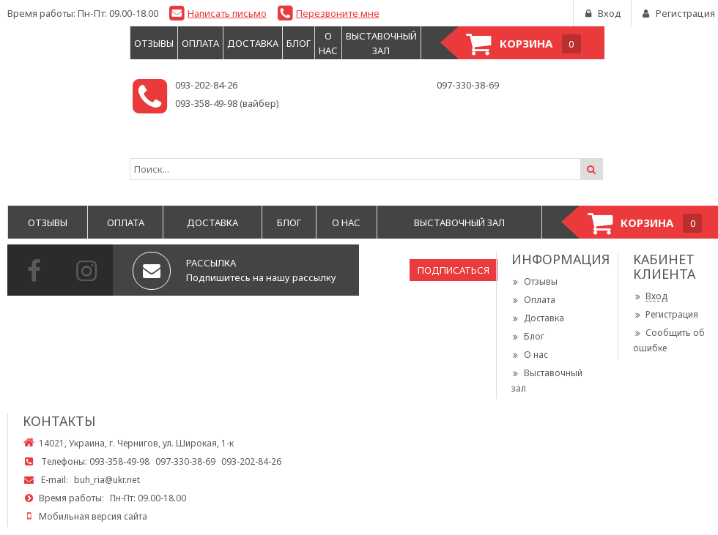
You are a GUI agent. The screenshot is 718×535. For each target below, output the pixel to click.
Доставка (537, 318)
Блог (527, 336)
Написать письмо (227, 13)
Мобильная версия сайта (93, 516)
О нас (529, 354)
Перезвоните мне (338, 13)
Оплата (533, 299)
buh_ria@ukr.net (107, 480)
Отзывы (534, 281)
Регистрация (665, 314)
